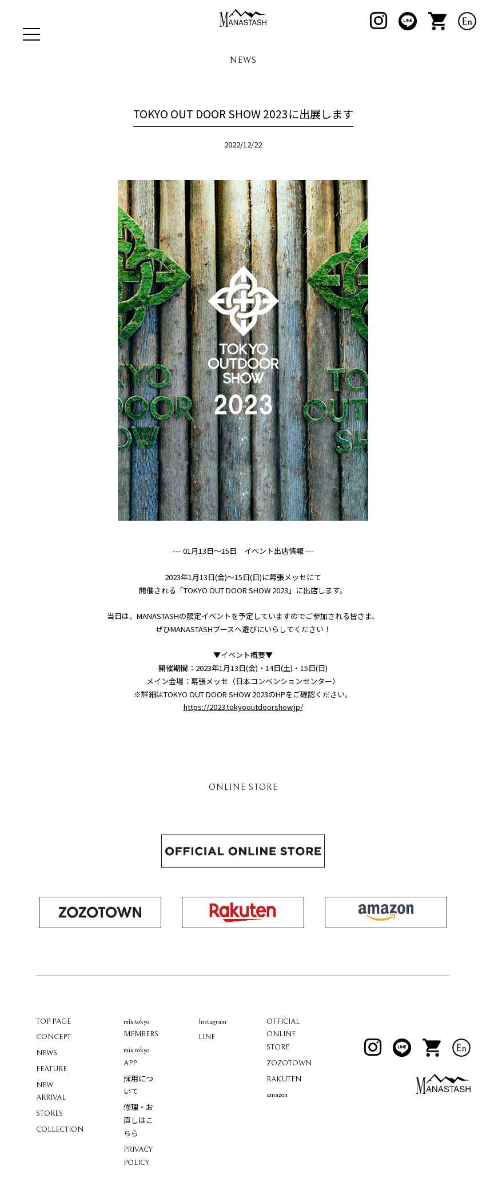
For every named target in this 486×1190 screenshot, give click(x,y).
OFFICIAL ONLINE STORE (283, 1065)
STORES (49, 1145)
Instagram (212, 1052)
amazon (277, 1126)
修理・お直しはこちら (138, 1152)
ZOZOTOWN (289, 1095)
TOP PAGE (53, 1052)
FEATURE (51, 1100)
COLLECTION (59, 1161)
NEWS (46, 1084)
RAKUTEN (283, 1110)
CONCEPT (53, 1068)
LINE (206, 1068)
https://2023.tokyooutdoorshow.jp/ (243, 738)
